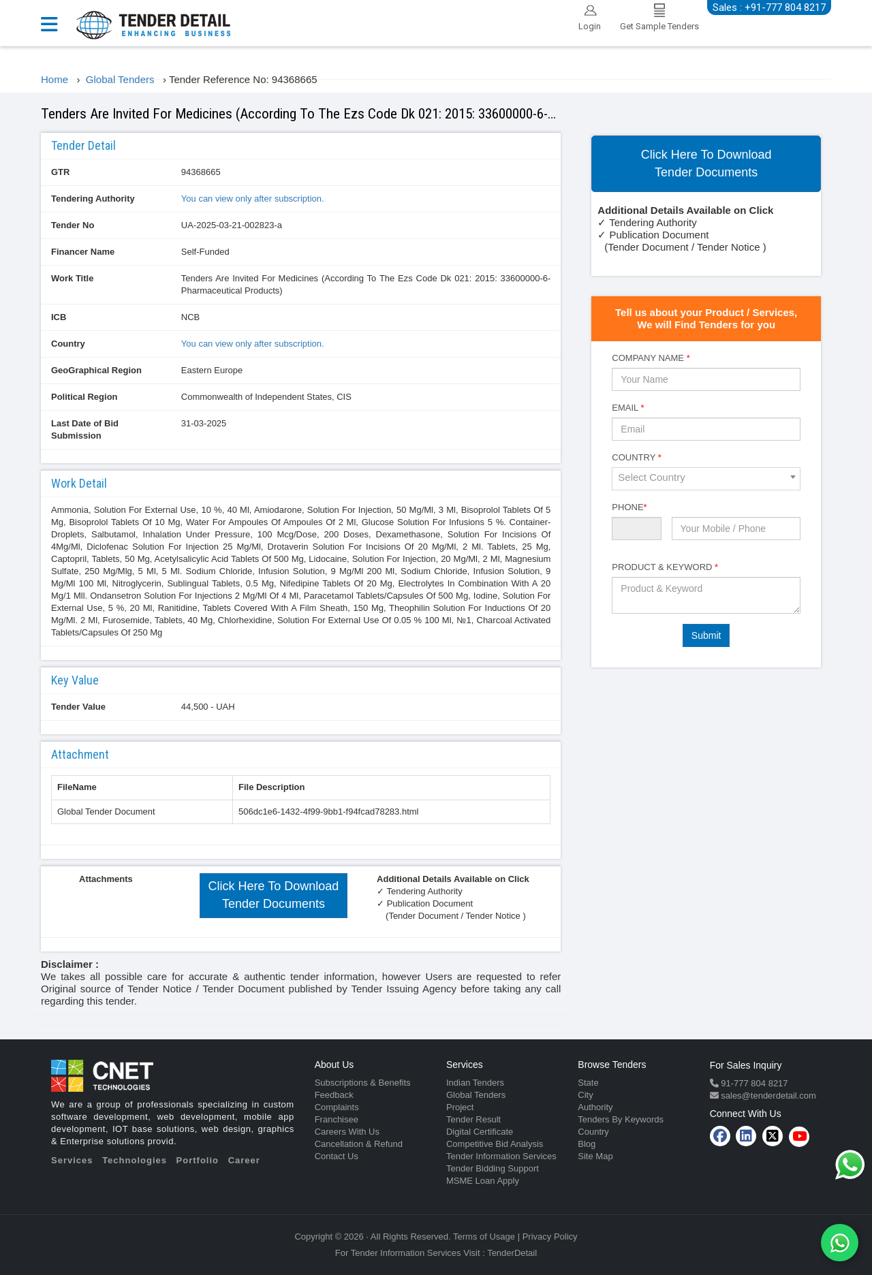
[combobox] (706, 478)
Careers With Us (347, 1132)
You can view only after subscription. (252, 198)
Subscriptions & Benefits (363, 1082)
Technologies (134, 1160)
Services (72, 1160)
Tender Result (473, 1119)
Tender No (72, 225)
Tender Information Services (501, 1156)
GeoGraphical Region (96, 370)
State (588, 1082)
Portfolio (197, 1160)
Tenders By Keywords (621, 1119)
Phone (629, 507)
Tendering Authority (93, 198)
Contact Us (336, 1156)
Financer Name (82, 252)
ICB (58, 317)
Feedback (334, 1095)
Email (628, 408)
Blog (586, 1144)
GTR (60, 172)
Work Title (72, 278)
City (585, 1095)
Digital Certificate (479, 1132)
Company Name (650, 358)
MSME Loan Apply (482, 1181)
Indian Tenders (475, 1082)
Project (459, 1107)
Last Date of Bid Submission (85, 429)
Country (68, 344)
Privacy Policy (550, 1236)
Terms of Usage (484, 1236)
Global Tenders (475, 1095)
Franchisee (336, 1119)
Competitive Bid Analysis (494, 1144)
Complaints (337, 1107)
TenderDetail (512, 1253)
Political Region (84, 397)
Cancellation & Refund (359, 1144)
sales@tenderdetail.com (767, 1095)
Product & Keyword (665, 567)
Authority (595, 1107)
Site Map (595, 1156)
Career (244, 1160)
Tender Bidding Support (492, 1168)
